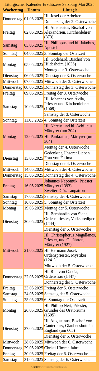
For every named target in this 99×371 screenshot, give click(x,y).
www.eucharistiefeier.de (54, 366)
